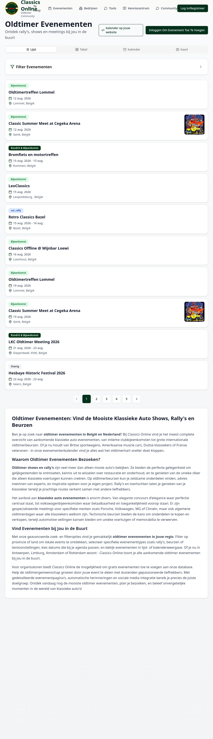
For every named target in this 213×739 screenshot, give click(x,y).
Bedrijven (88, 8)
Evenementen (60, 8)
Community (166, 8)
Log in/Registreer (193, 8)
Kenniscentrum (136, 8)
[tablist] (106, 49)
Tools (110, 8)
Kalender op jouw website (115, 30)
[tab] (31, 49)
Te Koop (34, 8)
